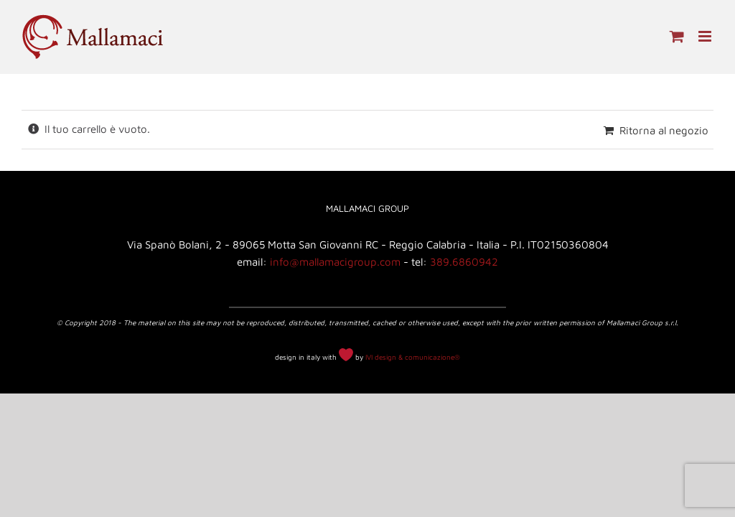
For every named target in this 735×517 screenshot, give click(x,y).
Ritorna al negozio (663, 130)
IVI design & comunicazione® (412, 357)
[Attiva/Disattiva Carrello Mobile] (677, 36)
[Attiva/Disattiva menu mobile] (705, 36)
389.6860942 (464, 262)
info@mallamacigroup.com (335, 262)
